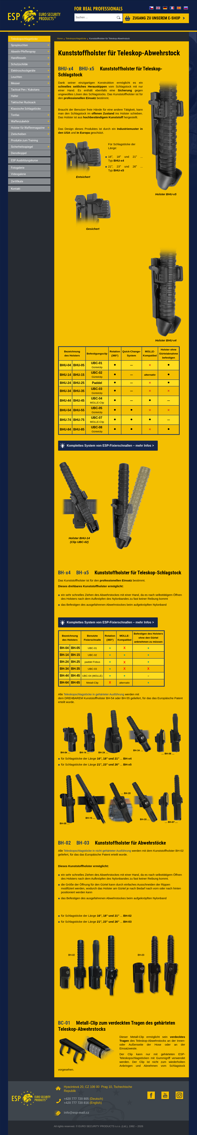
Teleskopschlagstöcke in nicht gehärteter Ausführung (97, 850)
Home (60, 38)
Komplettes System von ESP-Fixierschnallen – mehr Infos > (110, 445)
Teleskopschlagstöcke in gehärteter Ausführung (94, 694)
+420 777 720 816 (76, 1102)
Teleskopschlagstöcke (76, 38)
